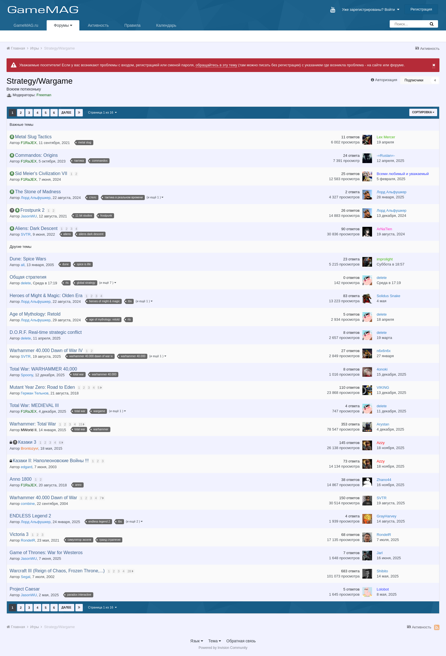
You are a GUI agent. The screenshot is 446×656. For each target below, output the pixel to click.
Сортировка (423, 112)
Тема (214, 641)
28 (131, 571)
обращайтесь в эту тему (216, 65)
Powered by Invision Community (223, 648)
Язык (196, 641)
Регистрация (421, 9)
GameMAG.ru (26, 25)
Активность (98, 25)
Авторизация (386, 80)
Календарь (166, 25)
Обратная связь (241, 641)
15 (82, 424)
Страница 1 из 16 (102, 112)
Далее (66, 112)
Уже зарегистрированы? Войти (370, 9)
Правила (132, 25)
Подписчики (413, 80)
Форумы (63, 25)
